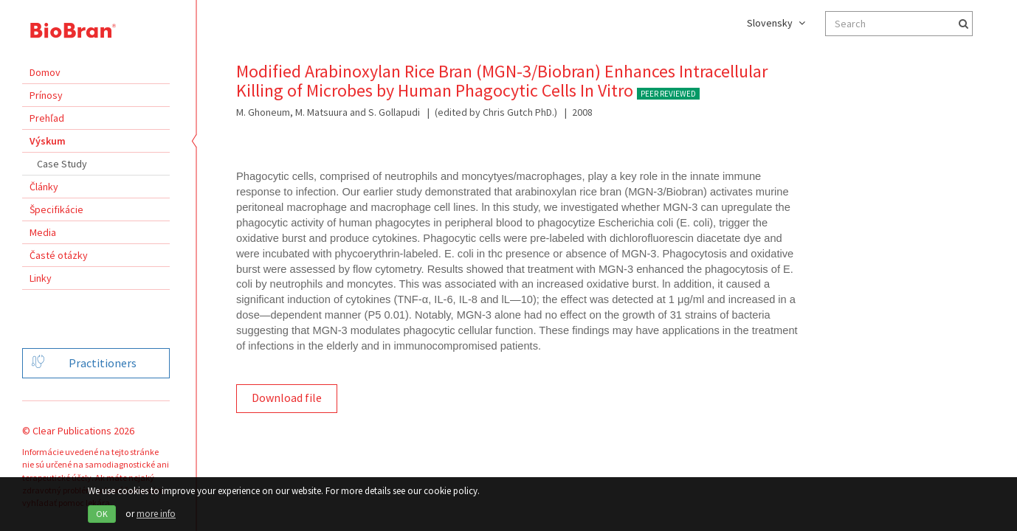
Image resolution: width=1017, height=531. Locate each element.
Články (44, 186)
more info (156, 513)
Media (43, 232)
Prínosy (46, 95)
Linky (41, 278)
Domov (45, 72)
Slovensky (776, 23)
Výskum (48, 141)
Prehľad (47, 118)
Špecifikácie (56, 209)
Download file (287, 397)
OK (102, 513)
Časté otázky (59, 255)
